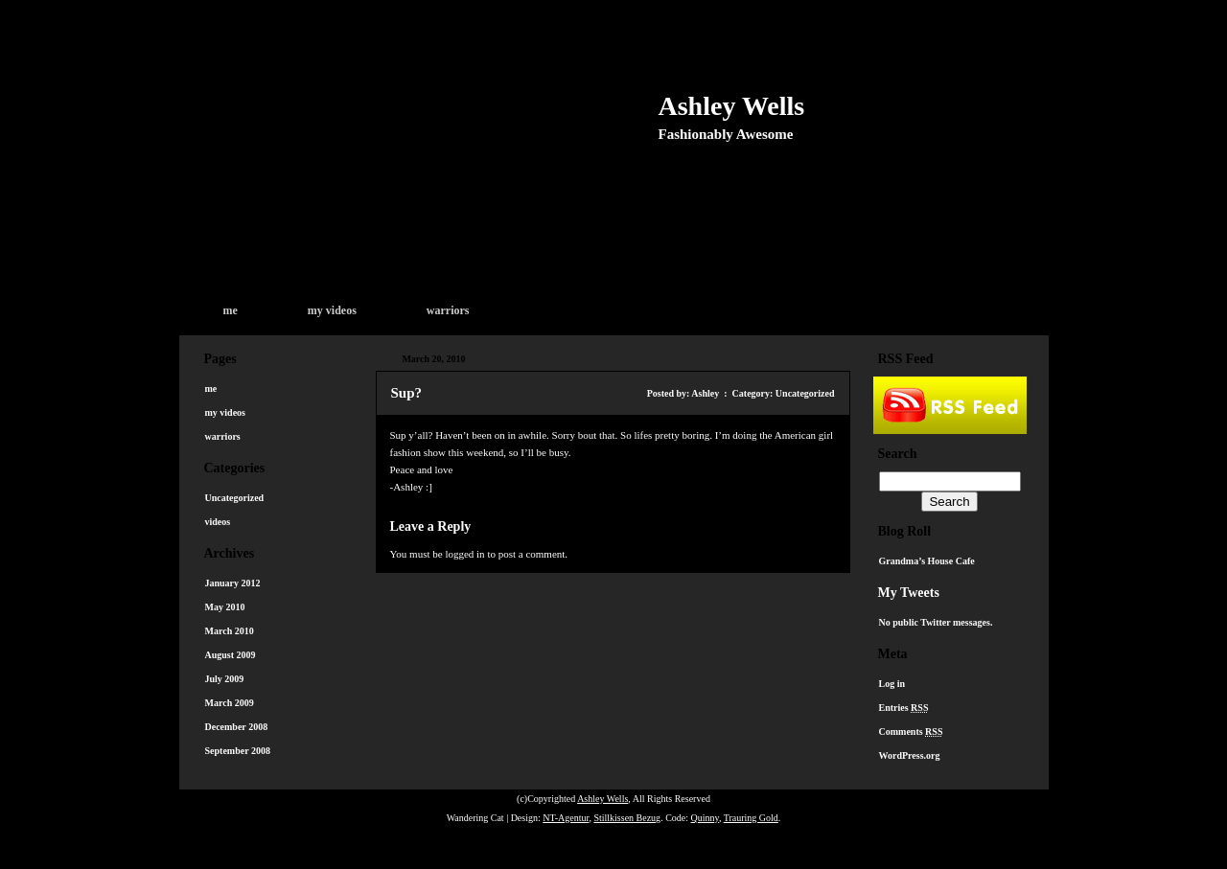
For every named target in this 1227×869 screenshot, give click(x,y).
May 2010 (225, 607)
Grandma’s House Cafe (927, 561)
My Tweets (908, 592)
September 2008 (237, 750)
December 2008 (236, 726)
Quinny (705, 817)
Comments (911, 731)
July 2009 (224, 679)
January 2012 (233, 583)
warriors (448, 310)
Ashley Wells (732, 106)
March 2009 (229, 702)
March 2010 (229, 631)
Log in (892, 683)
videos (218, 521)
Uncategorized (235, 497)
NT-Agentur (566, 817)
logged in (464, 554)
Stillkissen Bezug (626, 817)
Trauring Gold (751, 817)
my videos (332, 310)
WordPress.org (909, 755)
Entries (904, 707)
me (230, 310)
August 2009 (230, 655)
